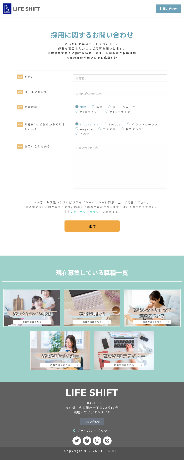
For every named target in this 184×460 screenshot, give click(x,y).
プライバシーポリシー (86, 218)
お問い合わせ (166, 8)
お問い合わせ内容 (38, 147)
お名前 (29, 77)
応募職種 (31, 108)
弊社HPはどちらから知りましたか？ (45, 128)
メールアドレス (36, 92)
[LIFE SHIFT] (22, 8)
